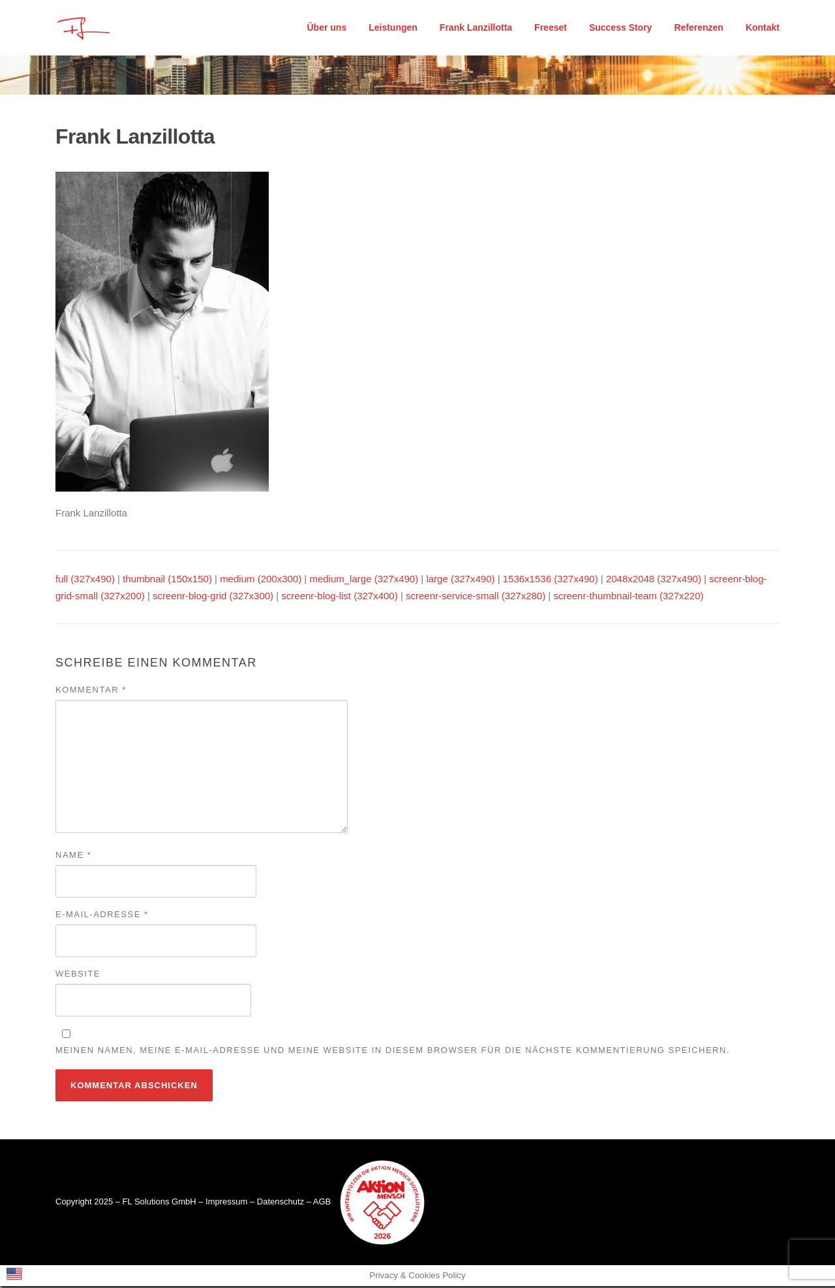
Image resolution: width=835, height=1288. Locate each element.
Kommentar (91, 692)
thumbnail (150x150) (167, 581)
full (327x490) (85, 581)
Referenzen (698, 27)
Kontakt (763, 27)
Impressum (226, 1203)
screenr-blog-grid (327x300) (213, 597)
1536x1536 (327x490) (550, 581)
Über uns (327, 27)
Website (77, 976)
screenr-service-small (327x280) (475, 597)
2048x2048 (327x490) (653, 581)
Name (73, 857)
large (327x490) (460, 581)
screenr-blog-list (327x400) (339, 597)
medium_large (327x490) (363, 581)
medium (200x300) (260, 581)
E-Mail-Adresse (101, 916)
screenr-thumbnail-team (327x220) (628, 597)
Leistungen (393, 27)
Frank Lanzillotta (476, 27)
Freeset (550, 27)
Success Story (620, 27)
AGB (322, 1203)
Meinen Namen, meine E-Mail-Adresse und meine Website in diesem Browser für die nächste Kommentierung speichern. (392, 1052)
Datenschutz (280, 1203)
